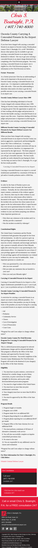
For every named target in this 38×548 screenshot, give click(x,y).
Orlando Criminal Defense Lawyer (12, 461)
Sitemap (33, 534)
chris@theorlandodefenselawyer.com (12, 543)
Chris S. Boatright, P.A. (19, 18)
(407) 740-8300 (19, 27)
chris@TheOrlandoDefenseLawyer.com (14, 525)
